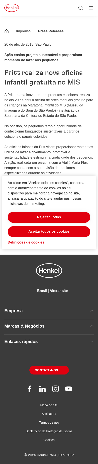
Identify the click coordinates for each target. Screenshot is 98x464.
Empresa (49, 310)
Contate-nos (46, 370)
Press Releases (51, 31)
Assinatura (49, 414)
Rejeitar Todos (49, 217)
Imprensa (23, 31)
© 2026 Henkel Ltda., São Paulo (49, 455)
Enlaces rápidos (49, 341)
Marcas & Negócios (49, 326)
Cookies (49, 440)
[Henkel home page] (6, 32)
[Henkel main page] (11, 7)
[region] (49, 212)
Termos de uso (49, 422)
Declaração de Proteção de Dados (49, 431)
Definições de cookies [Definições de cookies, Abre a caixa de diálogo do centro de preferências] (26, 242)
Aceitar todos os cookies (48, 232)
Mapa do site (49, 405)
